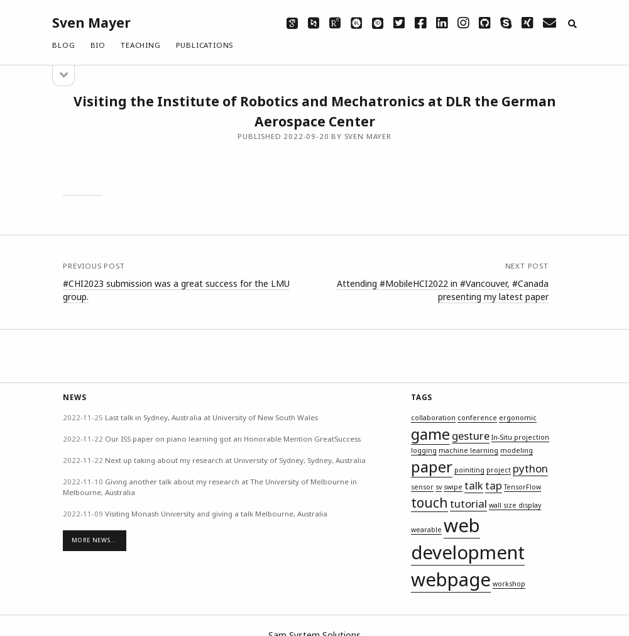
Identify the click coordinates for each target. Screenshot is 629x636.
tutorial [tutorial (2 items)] (468, 503)
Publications (205, 45)
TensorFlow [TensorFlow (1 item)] (522, 487)
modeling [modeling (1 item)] (516, 450)
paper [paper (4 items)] (431, 466)
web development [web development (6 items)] (468, 539)
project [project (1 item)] (498, 470)
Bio (98, 45)
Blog (63, 45)
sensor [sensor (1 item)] (422, 487)
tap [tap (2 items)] (493, 485)
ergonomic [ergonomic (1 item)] (518, 417)
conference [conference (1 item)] (477, 417)
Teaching (140, 45)
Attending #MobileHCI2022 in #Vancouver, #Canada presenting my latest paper (443, 290)
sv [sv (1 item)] (438, 487)
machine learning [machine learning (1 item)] (468, 450)
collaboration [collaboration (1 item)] (433, 417)
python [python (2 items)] (530, 468)
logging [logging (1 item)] (424, 450)
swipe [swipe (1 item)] (453, 487)
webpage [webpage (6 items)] (451, 579)
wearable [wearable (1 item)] (426, 529)
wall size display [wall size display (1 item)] (515, 505)
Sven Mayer (91, 22)
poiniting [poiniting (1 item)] (469, 470)
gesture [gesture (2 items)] (471, 435)
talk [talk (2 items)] (473, 485)
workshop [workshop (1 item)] (509, 583)
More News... (94, 540)
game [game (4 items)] (430, 433)
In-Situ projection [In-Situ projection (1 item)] (520, 437)
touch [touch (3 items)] (429, 502)
